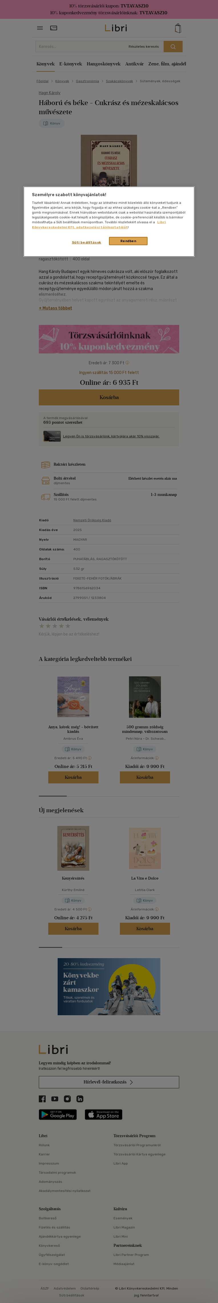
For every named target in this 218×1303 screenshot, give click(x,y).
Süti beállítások (86, 242)
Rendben (128, 241)
